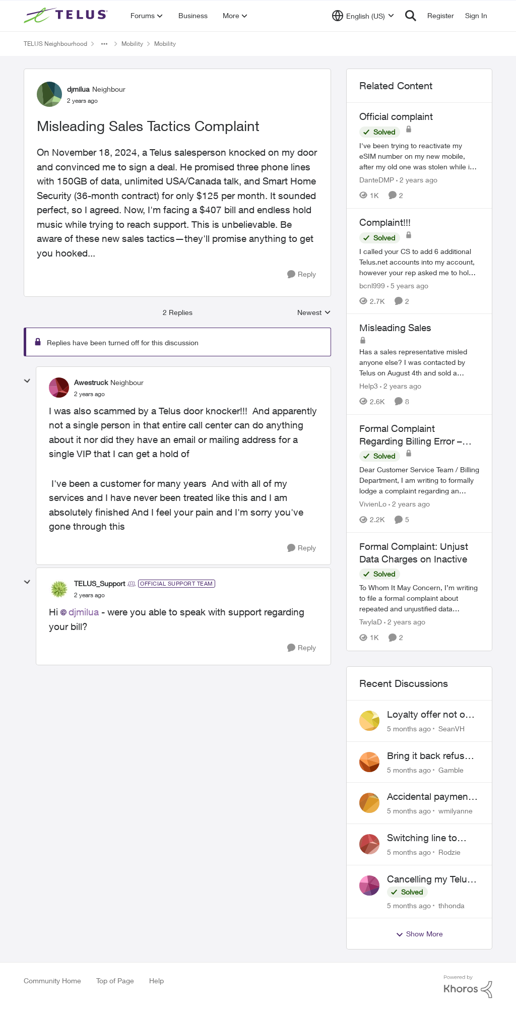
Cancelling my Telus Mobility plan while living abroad (429, 879)
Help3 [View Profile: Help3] (368, 386)
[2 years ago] (416, 179)
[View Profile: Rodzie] (369, 844)
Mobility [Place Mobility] (132, 43)
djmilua (84, 611)
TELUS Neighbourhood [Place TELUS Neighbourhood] (55, 43)
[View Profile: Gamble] (369, 762)
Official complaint (396, 116)
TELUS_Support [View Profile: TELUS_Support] (99, 583)
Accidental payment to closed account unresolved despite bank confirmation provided (429, 797)
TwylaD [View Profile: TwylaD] (370, 622)
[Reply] (301, 274)
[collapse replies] (27, 381)
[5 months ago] (409, 728)
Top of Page (115, 980)
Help (156, 980)
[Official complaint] (419, 156)
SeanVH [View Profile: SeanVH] (451, 728)
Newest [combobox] (314, 313)
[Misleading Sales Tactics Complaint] (89, 394)
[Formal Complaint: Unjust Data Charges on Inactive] (419, 598)
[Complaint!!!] (419, 261)
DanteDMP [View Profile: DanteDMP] (376, 179)
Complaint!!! (385, 222)
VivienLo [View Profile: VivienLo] (372, 503)
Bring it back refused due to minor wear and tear (431, 756)
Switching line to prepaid (422, 838)
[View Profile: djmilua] (49, 94)
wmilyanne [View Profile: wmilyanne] (455, 810)
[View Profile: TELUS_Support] (59, 589)
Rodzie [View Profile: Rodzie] (449, 852)
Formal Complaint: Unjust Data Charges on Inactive (413, 552)
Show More (419, 933)
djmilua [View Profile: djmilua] (78, 89)
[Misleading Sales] (419, 362)
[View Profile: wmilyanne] (369, 803)
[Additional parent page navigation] (104, 44)
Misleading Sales (395, 327)
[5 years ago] (407, 285)
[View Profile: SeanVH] (369, 721)
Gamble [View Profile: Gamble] (451, 769)
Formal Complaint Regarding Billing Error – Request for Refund (410, 435)
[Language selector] (363, 16)
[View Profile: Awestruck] (59, 387)
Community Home (52, 980)
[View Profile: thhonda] (369, 885)
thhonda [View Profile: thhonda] (451, 905)
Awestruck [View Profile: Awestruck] (91, 382)
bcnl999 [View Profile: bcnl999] (372, 285)
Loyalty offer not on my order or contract (430, 715)
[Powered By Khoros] (468, 986)
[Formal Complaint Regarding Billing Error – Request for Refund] (419, 480)
